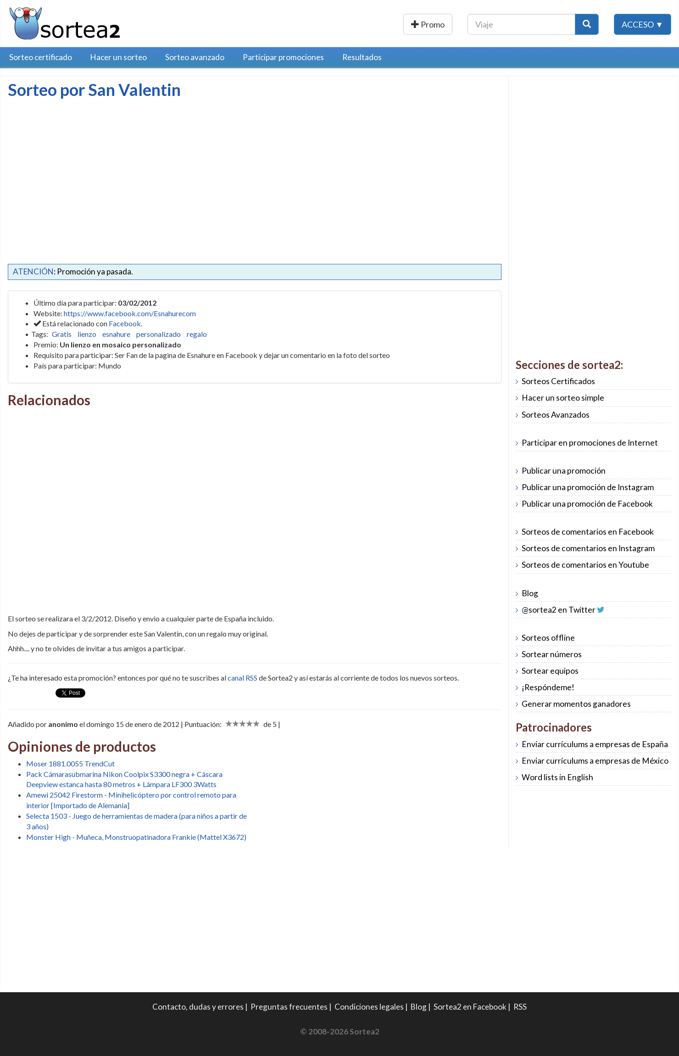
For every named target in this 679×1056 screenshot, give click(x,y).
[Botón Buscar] (587, 24)
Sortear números (552, 654)
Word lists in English (557, 777)
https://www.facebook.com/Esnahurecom (130, 313)
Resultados (362, 57)
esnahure (116, 334)
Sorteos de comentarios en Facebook (588, 531)
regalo (197, 334)
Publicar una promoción (403, 24)
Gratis (62, 334)
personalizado (158, 334)
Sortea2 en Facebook (470, 1006)
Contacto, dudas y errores (198, 1006)
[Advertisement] (85, 167)
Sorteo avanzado (194, 57)
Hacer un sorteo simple (563, 397)
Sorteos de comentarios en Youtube (585, 565)
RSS (520, 1006)
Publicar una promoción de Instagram (588, 487)
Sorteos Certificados (558, 381)
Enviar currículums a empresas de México (595, 760)
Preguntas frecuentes (289, 1006)
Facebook (125, 323)
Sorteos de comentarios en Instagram (588, 548)
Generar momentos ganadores (576, 704)
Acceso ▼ (642, 24)
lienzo (87, 334)
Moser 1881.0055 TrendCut (70, 763)
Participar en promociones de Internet (590, 442)
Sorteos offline (548, 638)
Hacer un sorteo (118, 57)
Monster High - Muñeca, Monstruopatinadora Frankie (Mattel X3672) (136, 837)
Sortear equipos (550, 671)
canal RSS (242, 677)
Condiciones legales (369, 1006)
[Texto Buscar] (521, 24)
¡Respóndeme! (548, 687)
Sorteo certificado (40, 57)
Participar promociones (283, 57)
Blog (530, 593)
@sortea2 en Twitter (559, 610)
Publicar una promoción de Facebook (587, 503)
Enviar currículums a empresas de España (595, 744)
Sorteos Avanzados (556, 414)
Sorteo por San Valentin (94, 89)
